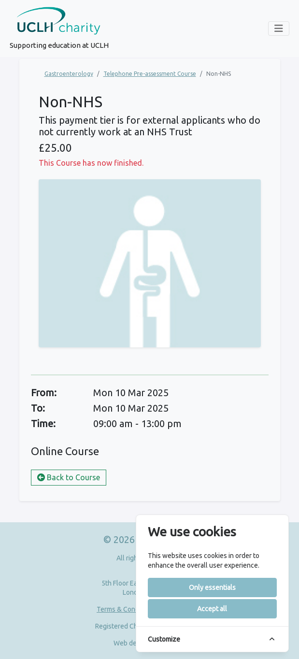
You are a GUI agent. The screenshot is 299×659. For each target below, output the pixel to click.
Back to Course (68, 477)
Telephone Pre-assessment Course (149, 74)
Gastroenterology (68, 74)
